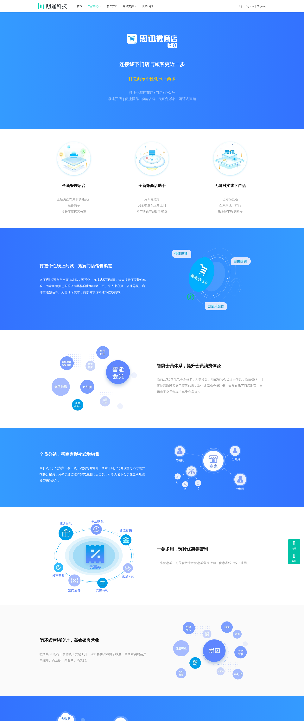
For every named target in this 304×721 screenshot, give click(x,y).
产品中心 (95, 6)
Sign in (250, 6)
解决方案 (114, 6)
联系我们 (149, 6)
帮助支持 (130, 6)
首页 (82, 6)
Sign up (261, 6)
